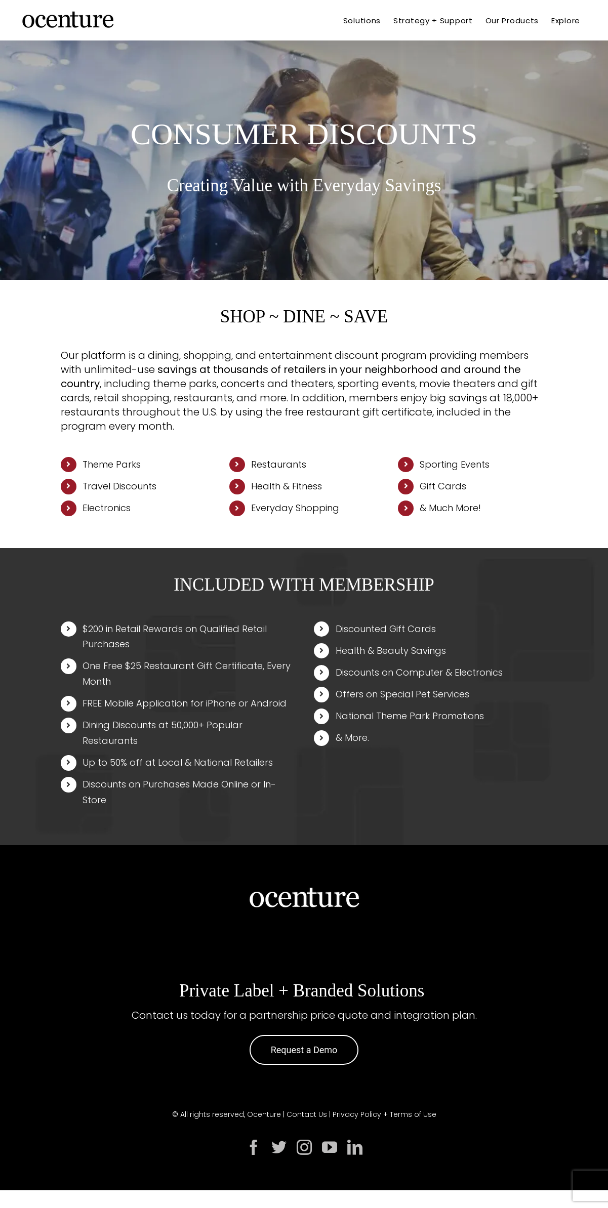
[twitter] (279, 1147)
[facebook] (253, 1147)
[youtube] (329, 1147)
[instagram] (304, 1147)
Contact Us (307, 1114)
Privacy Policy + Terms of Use (384, 1114)
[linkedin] (354, 1147)
